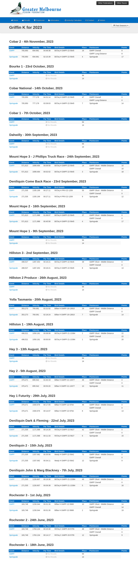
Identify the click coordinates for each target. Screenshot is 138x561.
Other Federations (105, 3)
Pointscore (39, 20)
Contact (89, 20)
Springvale (13, 57)
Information (54, 20)
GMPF (12, 51)
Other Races (122, 3)
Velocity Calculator (73, 20)
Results (26, 20)
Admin (101, 20)
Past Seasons (120, 25)
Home (14, 20)
